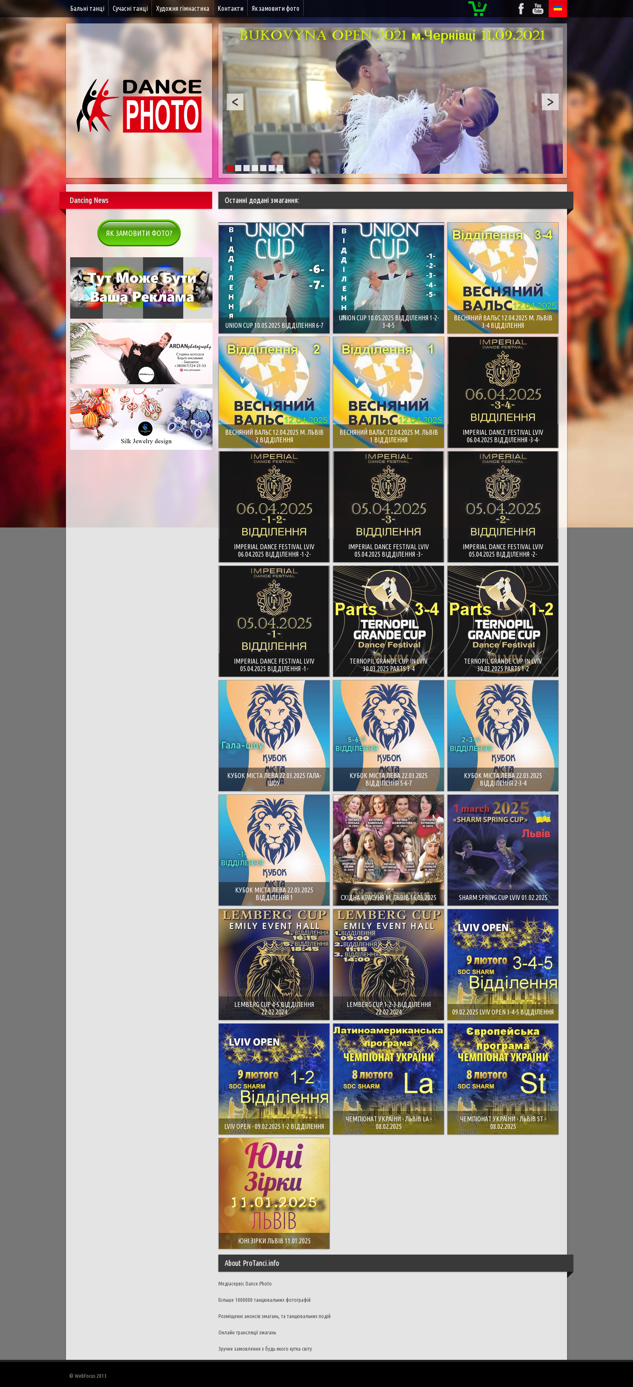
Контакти (230, 8)
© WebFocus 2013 (87, 1376)
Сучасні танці (130, 8)
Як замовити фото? (139, 233)
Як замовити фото (275, 8)
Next (550, 102)
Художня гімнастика (182, 8)
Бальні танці (87, 8)
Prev (235, 102)
